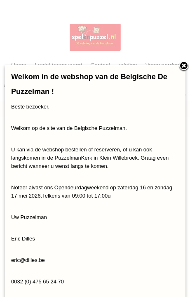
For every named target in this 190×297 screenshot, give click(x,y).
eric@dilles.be (28, 260)
